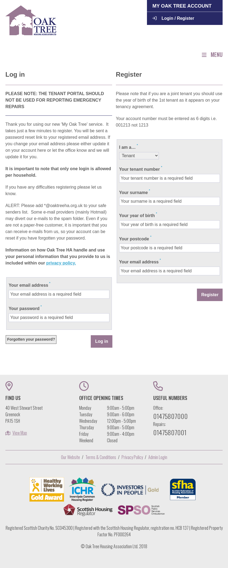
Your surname (133, 192)
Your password (24, 308)
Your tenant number (139, 169)
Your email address (28, 285)
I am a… (127, 147)
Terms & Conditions (100, 457)
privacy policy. (61, 263)
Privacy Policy (132, 457)
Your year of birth (137, 215)
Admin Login (157, 457)
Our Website (70, 457)
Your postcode (134, 239)
